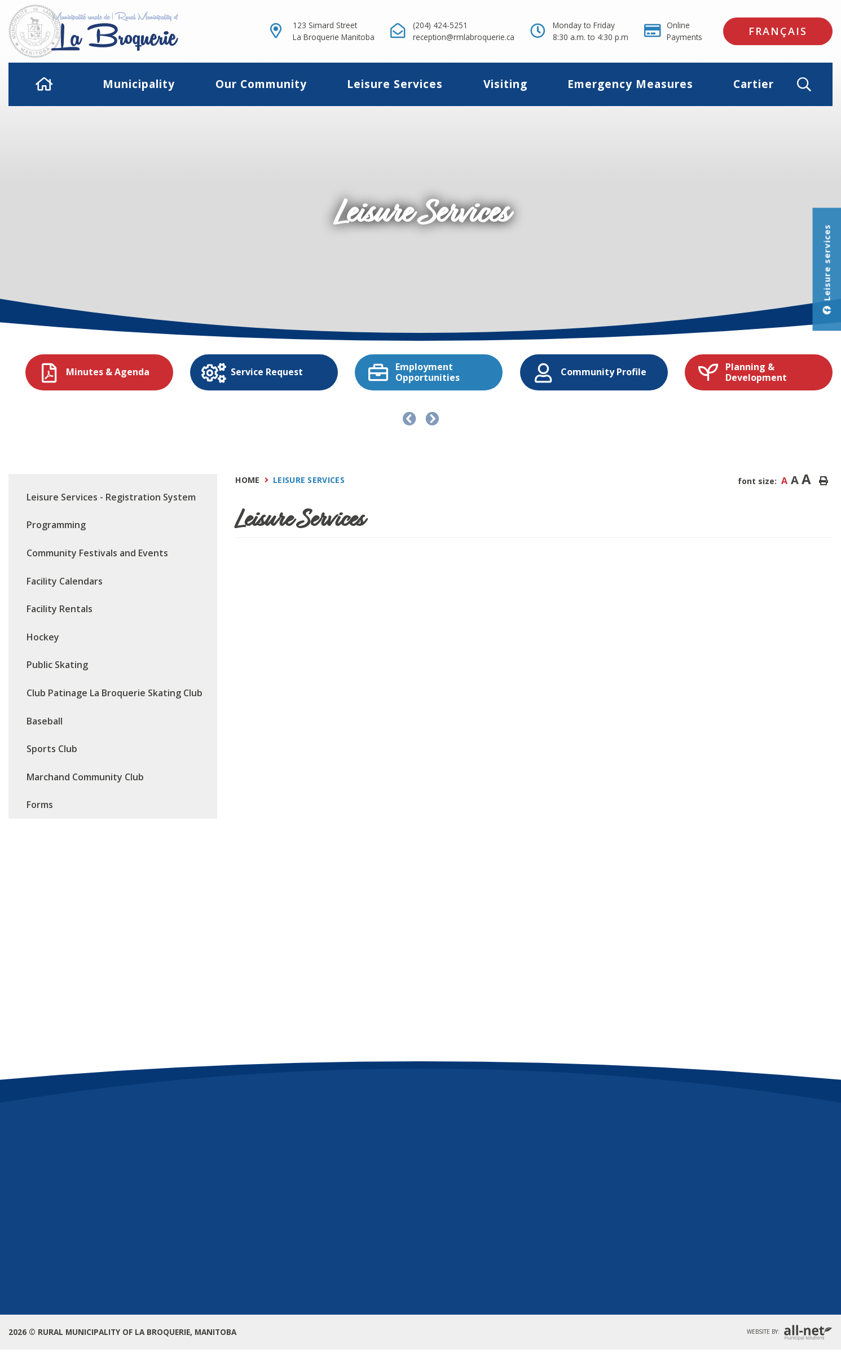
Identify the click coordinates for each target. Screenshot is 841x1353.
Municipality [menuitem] (139, 83)
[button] (813, 84)
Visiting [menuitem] (505, 83)
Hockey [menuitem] (43, 637)
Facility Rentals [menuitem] (60, 609)
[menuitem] (44, 84)
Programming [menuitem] (56, 525)
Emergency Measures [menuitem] (630, 83)
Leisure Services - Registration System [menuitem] (111, 497)
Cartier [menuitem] (753, 83)
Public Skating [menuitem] (57, 664)
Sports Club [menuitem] (52, 749)
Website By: (790, 1332)
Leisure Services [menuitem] (395, 83)
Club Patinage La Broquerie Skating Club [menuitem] (114, 693)
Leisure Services (309, 480)
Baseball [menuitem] (45, 721)
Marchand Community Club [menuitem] (85, 777)
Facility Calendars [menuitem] (65, 581)
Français (777, 31)
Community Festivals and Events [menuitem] (97, 553)
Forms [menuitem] (40, 804)
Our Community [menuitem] (261, 83)
